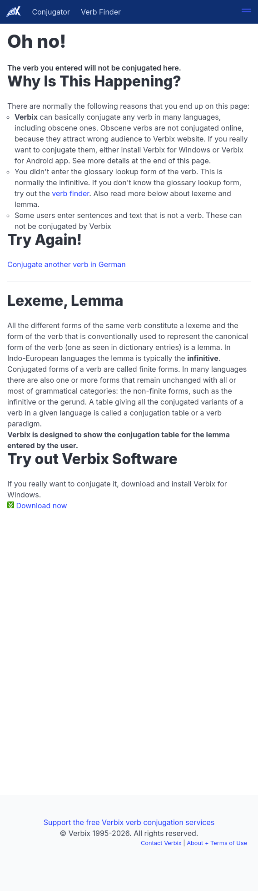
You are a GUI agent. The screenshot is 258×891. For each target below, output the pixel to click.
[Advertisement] (129, 585)
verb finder (70, 193)
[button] (246, 12)
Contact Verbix (161, 843)
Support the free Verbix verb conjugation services (129, 822)
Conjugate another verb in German (66, 264)
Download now (41, 505)
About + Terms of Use (217, 843)
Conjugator (51, 11)
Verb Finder (101, 11)
